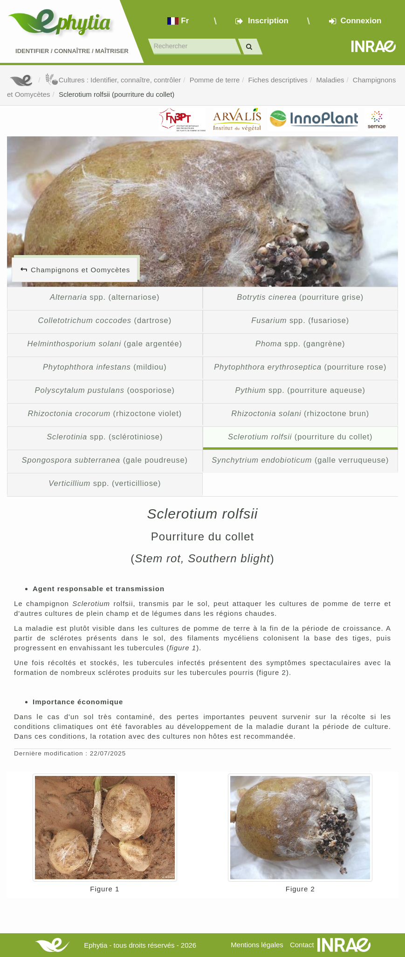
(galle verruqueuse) (300, 460)
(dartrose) (105, 320)
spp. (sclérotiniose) (105, 436)
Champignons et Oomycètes (80, 270)
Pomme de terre (215, 80)
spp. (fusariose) (300, 320)
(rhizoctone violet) (104, 413)
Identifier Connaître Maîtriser (72, 50)
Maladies (330, 80)
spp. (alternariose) (104, 297)
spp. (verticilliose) (104, 483)
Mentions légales (257, 945)
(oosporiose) (105, 390)
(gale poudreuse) (105, 460)
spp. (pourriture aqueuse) (300, 390)
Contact (302, 945)
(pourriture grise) (300, 297)
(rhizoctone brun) (300, 413)
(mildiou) (105, 367)
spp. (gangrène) (300, 343)
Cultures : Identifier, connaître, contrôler (113, 80)
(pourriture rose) (300, 367)
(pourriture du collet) (300, 436)
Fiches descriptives (278, 80)
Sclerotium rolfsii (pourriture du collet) (116, 94)
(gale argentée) (104, 343)
